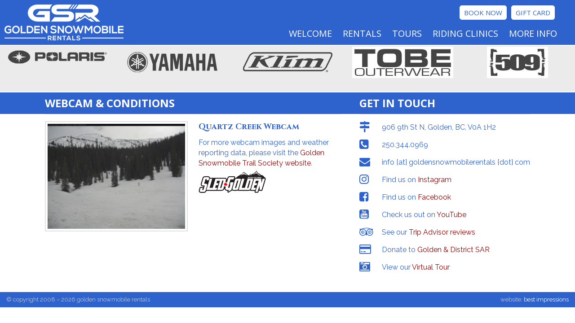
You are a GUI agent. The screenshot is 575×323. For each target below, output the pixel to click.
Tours (407, 33)
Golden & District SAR (453, 249)
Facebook (434, 197)
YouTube (451, 214)
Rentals (362, 33)
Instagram (434, 179)
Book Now (483, 12)
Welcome (310, 33)
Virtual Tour (431, 267)
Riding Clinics (465, 33)
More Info (533, 33)
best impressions (546, 299)
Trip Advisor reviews (442, 232)
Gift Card (533, 12)
